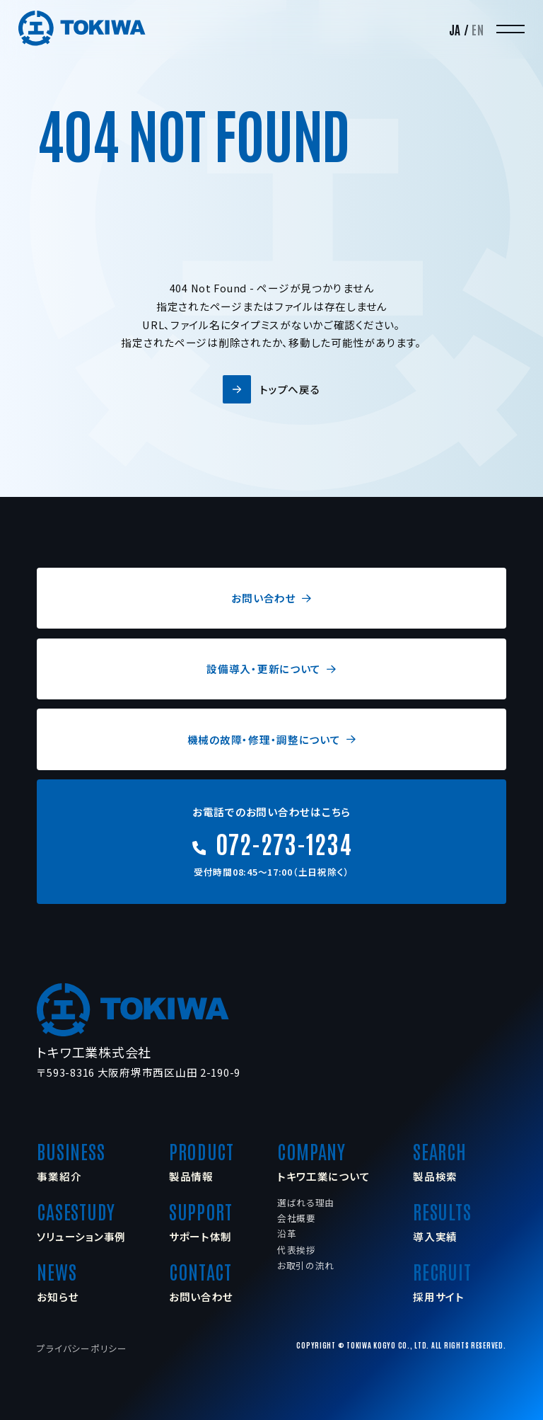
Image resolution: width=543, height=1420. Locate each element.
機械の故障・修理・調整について (271, 739)
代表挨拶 (296, 1249)
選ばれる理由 (305, 1202)
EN (478, 29)
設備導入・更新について (271, 668)
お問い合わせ (271, 597)
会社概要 (296, 1218)
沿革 (286, 1233)
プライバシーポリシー (82, 1348)
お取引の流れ (305, 1265)
